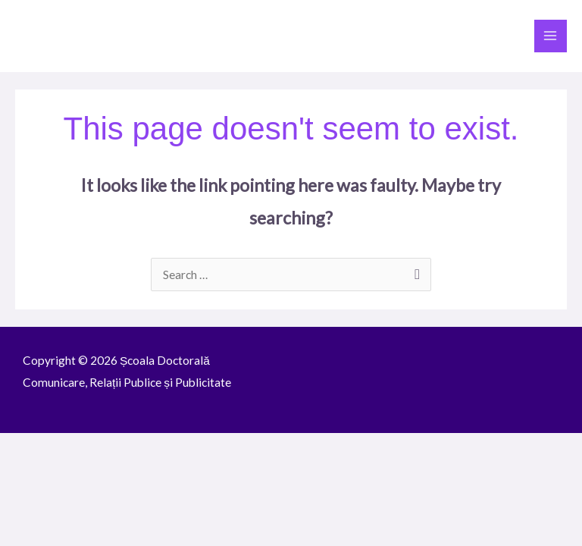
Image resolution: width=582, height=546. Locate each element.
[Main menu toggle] (550, 36)
